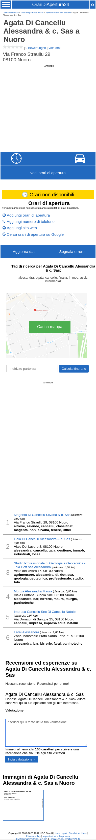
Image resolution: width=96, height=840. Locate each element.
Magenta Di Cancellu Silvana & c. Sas (42, 515)
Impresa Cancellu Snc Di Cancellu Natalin (45, 612)
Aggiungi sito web (22, 228)
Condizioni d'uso (77, 833)
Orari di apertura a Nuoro (32, 13)
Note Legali (61, 833)
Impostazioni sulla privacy (56, 836)
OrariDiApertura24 (50, 4)
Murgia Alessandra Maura (33, 591)
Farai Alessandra (26, 632)
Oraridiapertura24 (11, 13)
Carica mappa (49, 327)
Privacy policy (33, 836)
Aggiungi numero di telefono (31, 221)
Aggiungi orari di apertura (28, 215)
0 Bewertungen (36, 48)
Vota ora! (55, 48)
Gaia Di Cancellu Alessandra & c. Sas (42, 539)
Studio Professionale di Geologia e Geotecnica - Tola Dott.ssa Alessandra (49, 565)
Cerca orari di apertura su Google (35, 234)
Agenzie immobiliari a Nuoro (58, 13)
